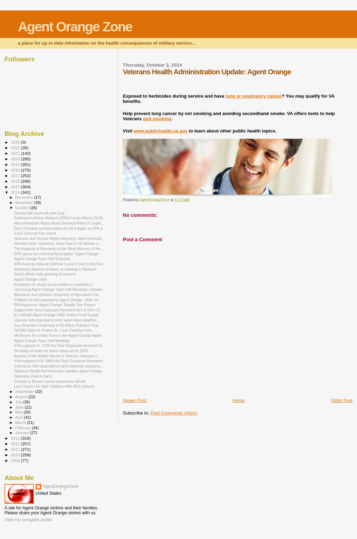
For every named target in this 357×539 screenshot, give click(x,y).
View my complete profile (28, 519)
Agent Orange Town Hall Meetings (42, 341)
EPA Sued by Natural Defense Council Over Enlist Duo (58, 264)
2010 (16, 455)
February (23, 428)
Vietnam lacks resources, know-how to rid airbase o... (57, 243)
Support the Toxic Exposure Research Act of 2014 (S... (58, 310)
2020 (16, 159)
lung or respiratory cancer (254, 96)
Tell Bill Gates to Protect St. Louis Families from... (54, 330)
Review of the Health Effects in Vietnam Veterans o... (57, 356)
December (24, 197)
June (20, 407)
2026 (16, 142)
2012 (16, 443)
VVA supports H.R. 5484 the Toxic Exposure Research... (60, 361)
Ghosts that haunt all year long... (40, 213)
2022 (16, 147)
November (24, 202)
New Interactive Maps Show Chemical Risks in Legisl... (59, 223)
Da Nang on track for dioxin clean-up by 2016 (51, 351)
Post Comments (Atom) (174, 413)
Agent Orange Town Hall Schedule (42, 259)
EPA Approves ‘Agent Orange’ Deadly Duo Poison (54, 305)
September (25, 391)
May (19, 412)
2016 (16, 181)
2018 (16, 170)
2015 (16, 186)
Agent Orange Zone (75, 26)
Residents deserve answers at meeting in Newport (55, 269)
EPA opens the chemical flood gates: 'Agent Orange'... (58, 254)
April (19, 417)
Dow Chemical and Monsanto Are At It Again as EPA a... (59, 228)
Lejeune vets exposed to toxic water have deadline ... (57, 320)
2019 (16, 164)
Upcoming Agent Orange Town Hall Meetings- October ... (60, 289)
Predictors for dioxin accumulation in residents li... (54, 284)
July (19, 402)
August (22, 397)
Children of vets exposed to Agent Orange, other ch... (57, 300)
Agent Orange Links (30, 279)
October (22, 208)
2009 (16, 460)
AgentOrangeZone (60, 486)
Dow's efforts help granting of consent (44, 274)
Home (239, 400)
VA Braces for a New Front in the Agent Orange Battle (57, 335)
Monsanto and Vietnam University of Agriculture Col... (57, 295)
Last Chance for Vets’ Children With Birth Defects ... (56, 386)
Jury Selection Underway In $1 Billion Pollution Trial (56, 325)
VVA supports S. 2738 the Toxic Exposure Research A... (59, 345)
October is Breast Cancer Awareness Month (50, 381)
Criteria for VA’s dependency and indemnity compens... (58, 366)
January (22, 433)
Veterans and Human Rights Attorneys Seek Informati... (59, 238)
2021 (16, 153)
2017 (16, 175)
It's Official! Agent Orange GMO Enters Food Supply (56, 315)
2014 (16, 192)
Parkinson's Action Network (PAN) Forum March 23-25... (60, 218)
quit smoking (157, 118)
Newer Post (134, 400)
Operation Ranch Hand (33, 376)
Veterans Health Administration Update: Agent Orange (58, 371)
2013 (16, 438)
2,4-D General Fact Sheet (35, 233)
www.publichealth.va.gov (161, 131)
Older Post (341, 400)
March (21, 422)
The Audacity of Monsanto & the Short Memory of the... (59, 248)
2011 (16, 449)
